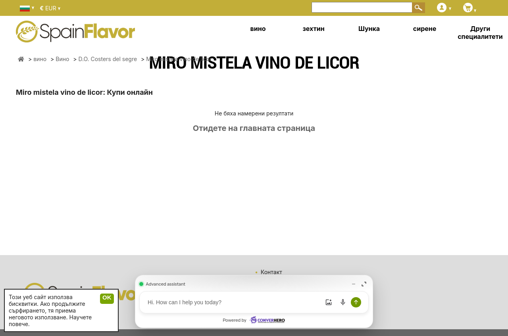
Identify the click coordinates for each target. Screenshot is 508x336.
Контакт (271, 272)
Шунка (369, 29)
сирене (424, 29)
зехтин (313, 29)
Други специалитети (480, 32)
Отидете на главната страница (254, 128)
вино (258, 29)
